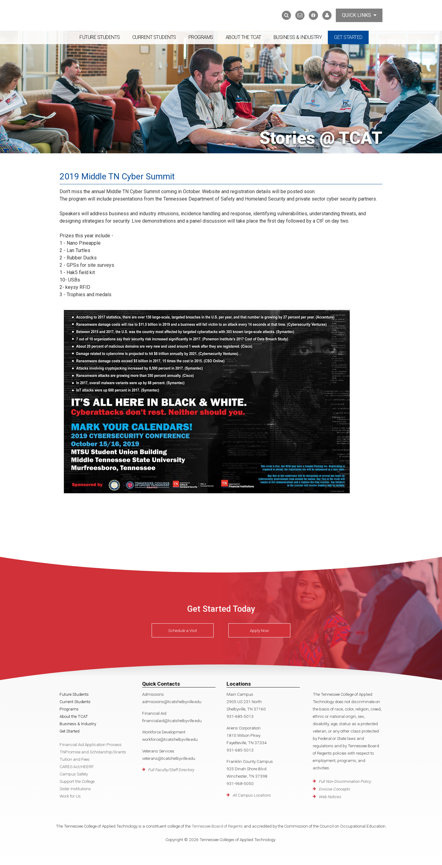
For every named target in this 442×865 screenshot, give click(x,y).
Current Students (154, 37)
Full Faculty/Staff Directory (171, 769)
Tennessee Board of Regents (217, 826)
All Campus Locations (252, 795)
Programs (200, 37)
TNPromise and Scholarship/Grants (93, 751)
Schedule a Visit (182, 630)
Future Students (99, 37)
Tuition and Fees (75, 759)
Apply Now (259, 630)
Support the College (77, 781)
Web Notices (330, 796)
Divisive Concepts (334, 789)
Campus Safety (74, 773)
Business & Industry (297, 37)
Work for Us (70, 796)
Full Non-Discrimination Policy (345, 781)
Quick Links (359, 15)
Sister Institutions (75, 788)
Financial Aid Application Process (91, 744)
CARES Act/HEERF (77, 766)
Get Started (348, 37)
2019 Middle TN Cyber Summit (118, 176)
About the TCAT (243, 37)
